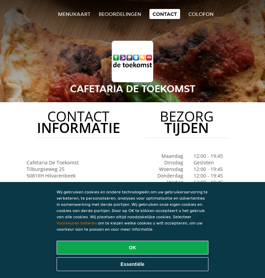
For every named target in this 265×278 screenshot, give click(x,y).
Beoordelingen (120, 14)
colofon (201, 14)
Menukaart (74, 14)
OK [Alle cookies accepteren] (132, 247)
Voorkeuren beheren (77, 223)
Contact (165, 14)
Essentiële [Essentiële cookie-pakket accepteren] (132, 264)
